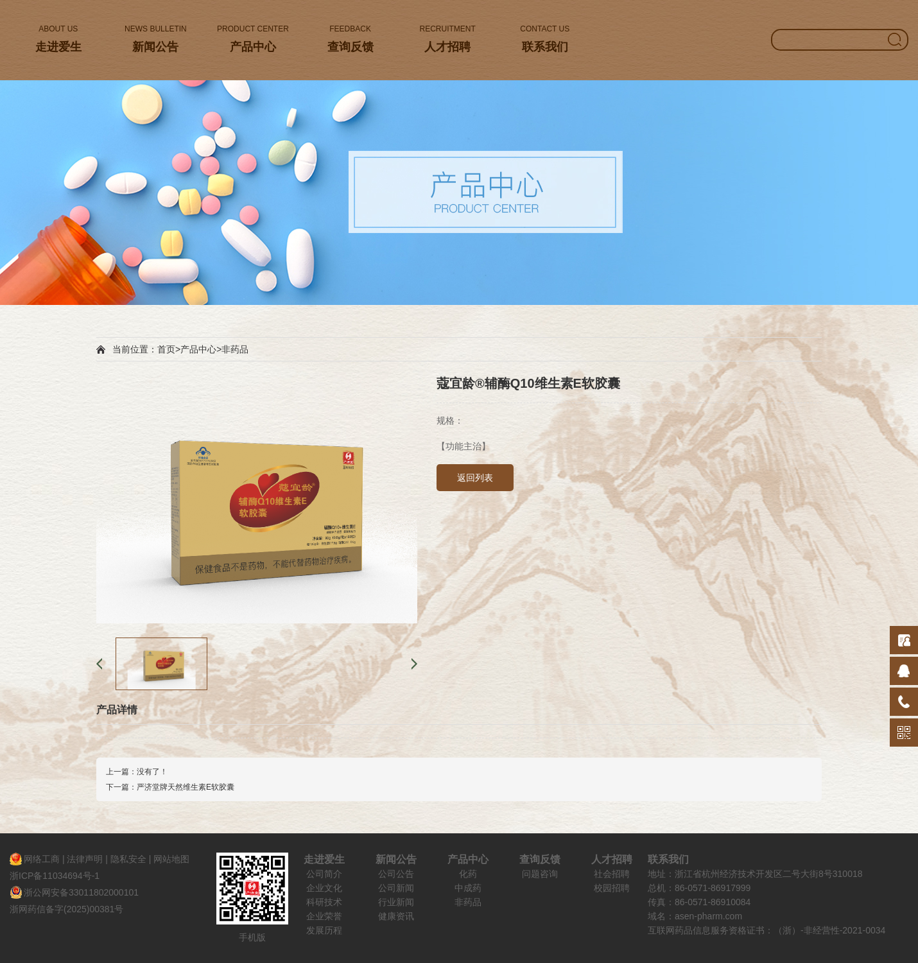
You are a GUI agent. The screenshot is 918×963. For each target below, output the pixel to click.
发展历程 (324, 930)
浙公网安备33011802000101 (81, 892)
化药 (468, 874)
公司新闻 (396, 888)
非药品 (234, 349)
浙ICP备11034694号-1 (55, 876)
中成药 (468, 888)
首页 (166, 349)
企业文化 (324, 888)
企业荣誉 (324, 916)
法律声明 (85, 859)
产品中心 (198, 349)
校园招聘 (612, 888)
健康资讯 (396, 916)
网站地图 (171, 859)
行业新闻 (396, 902)
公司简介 (324, 874)
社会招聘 (612, 874)
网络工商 (42, 859)
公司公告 (396, 874)
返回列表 (475, 478)
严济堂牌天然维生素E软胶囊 (185, 787)
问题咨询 (540, 874)
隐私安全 (128, 859)
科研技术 (324, 902)
